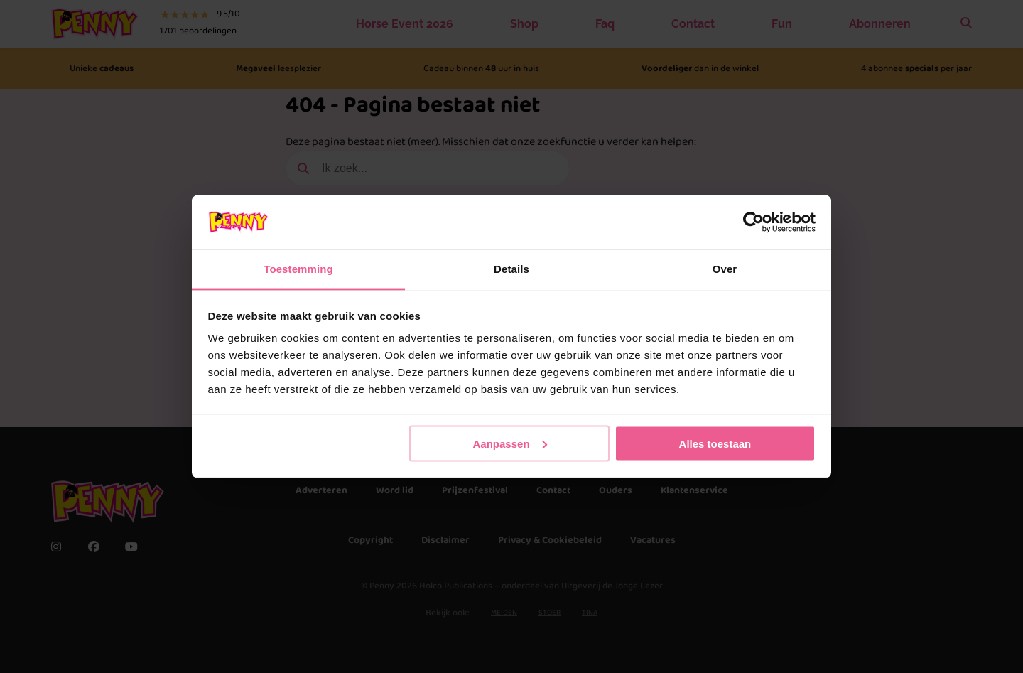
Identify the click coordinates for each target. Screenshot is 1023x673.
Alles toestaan (715, 443)
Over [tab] (725, 269)
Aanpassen (510, 443)
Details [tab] (511, 269)
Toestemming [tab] (298, 269)
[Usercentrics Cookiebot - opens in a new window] (753, 221)
